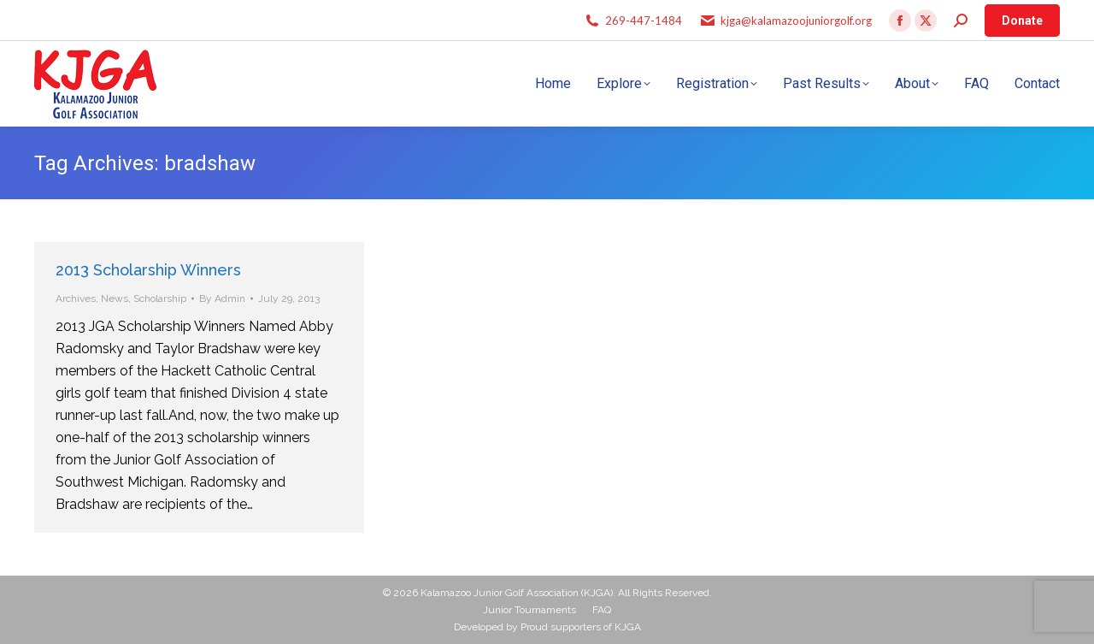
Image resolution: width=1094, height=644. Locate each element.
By (222, 298)
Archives (76, 298)
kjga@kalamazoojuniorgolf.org (796, 20)
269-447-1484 (643, 20)
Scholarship (159, 298)
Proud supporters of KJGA (581, 627)
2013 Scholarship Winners (148, 270)
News (114, 298)
